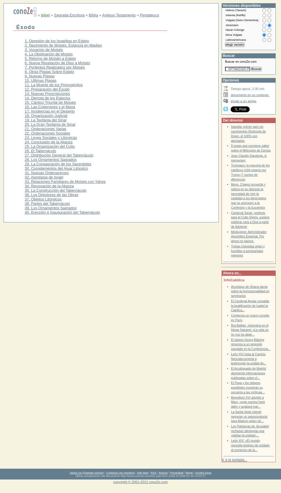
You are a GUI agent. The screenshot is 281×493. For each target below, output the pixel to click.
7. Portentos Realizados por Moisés (55, 67)
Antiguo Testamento (119, 15)
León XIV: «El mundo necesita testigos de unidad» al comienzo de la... (250, 445)
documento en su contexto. (250, 95)
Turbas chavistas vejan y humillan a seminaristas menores (248, 251)
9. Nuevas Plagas (40, 76)
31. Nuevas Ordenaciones (47, 173)
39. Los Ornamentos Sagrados (51, 208)
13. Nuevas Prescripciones (47, 93)
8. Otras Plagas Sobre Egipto (49, 71)
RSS (154, 472)
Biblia (93, 15)
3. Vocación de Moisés (44, 49)
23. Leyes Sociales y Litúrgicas (51, 137)
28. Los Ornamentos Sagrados (51, 159)
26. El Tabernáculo (40, 151)
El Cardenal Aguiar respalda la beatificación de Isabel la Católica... (250, 306)
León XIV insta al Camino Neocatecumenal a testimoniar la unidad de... (248, 359)
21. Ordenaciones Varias (45, 129)
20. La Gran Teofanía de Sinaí (50, 124)
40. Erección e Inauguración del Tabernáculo (62, 212)
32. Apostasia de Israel (44, 177)
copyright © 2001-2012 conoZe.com (140, 482)
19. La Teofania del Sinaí (46, 120)
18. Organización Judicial (46, 115)
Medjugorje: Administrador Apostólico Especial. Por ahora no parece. (249, 236)
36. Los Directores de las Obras (51, 195)
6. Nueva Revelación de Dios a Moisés (57, 63)
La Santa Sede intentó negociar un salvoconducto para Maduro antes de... (249, 416)
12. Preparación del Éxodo (47, 89)
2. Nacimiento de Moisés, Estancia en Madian (63, 45)
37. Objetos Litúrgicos (43, 199)
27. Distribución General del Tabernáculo (59, 155)
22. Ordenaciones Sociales (47, 133)
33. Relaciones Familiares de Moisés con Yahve (65, 181)
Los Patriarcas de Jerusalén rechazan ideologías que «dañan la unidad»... (250, 431)
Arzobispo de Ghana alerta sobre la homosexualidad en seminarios (250, 291)
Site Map (142, 472)
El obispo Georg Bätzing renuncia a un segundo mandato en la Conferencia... (250, 344)
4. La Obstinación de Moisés (49, 54)
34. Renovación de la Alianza (49, 186)
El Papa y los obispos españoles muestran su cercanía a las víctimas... (248, 387)
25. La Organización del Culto (50, 146)
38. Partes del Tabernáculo (47, 203)
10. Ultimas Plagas (40, 80)
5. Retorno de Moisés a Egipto (50, 58)
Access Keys (203, 472)
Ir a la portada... (234, 460)
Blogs (189, 472)
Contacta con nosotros (120, 472)
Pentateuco (149, 15)
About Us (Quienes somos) (87, 472)
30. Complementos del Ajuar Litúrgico (56, 168)
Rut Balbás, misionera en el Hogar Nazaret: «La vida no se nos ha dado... (249, 330)
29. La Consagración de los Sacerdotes (58, 164)
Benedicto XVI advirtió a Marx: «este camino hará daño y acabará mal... (248, 402)
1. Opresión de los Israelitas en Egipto (57, 41)
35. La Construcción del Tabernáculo (56, 190)
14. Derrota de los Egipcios (48, 98)
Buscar (163, 472)
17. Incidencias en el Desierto (50, 111)
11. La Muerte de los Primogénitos (54, 85)
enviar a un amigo (243, 101)
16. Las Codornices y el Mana (50, 107)
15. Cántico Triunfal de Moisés (50, 102)
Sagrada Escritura (69, 15)
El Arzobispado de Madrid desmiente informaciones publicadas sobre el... (248, 373)
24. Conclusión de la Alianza (49, 142)
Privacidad (177, 472)
